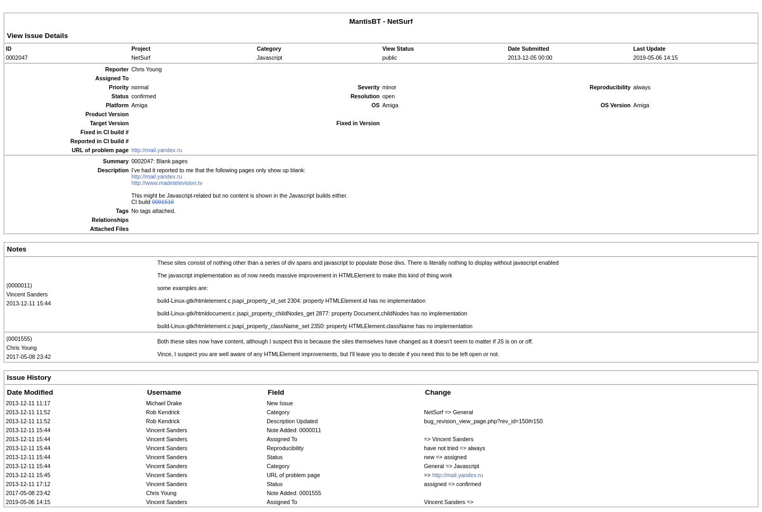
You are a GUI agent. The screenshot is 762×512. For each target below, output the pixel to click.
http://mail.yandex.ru (156, 150)
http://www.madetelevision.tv (166, 183)
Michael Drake (164, 403)
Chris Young (21, 348)
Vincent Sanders (27, 294)
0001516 (163, 202)
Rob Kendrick (163, 412)
